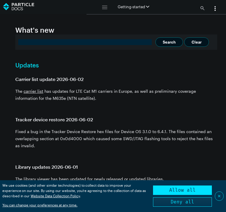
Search (169, 42)
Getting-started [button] (133, 6)
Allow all (182, 190)
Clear (197, 42)
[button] (215, 9)
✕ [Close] (219, 196)
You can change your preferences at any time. (39, 205)
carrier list (33, 91)
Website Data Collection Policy (55, 196)
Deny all (182, 202)
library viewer (37, 178)
